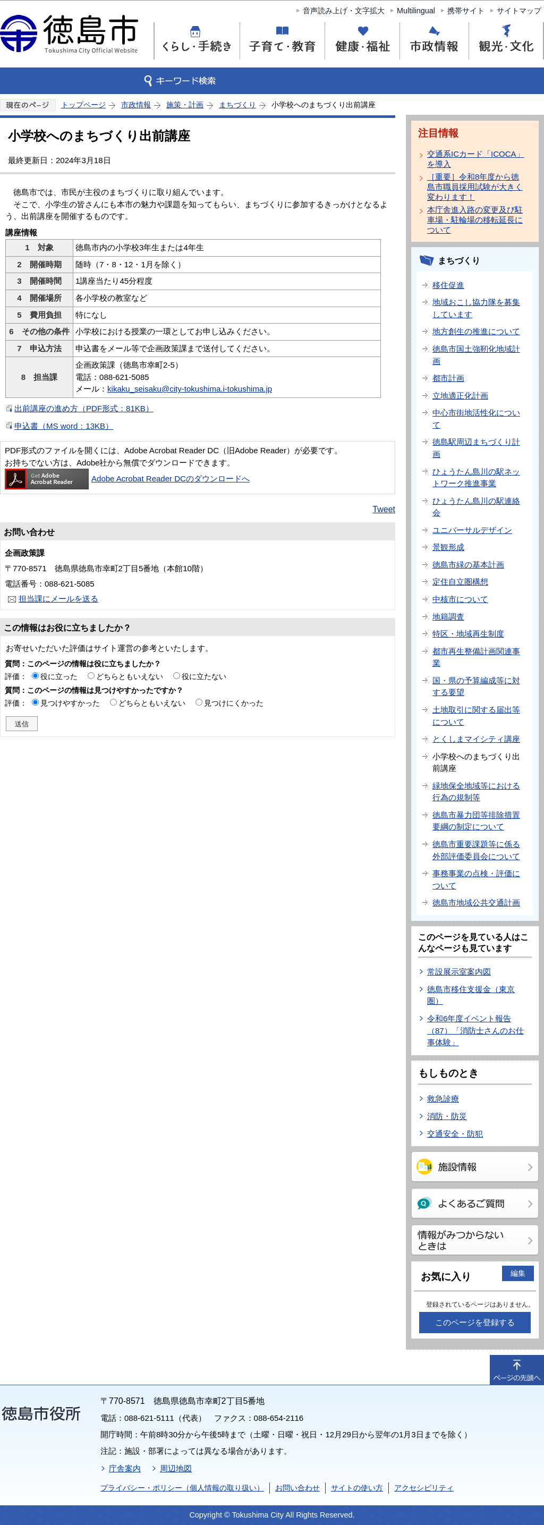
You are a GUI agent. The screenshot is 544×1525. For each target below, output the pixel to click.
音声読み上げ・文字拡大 (344, 10)
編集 (518, 1273)
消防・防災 (447, 1116)
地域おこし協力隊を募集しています (476, 308)
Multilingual (416, 10)
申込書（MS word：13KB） (63, 425)
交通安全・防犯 (455, 1133)
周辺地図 (176, 1468)
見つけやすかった (70, 703)
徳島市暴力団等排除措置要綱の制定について (476, 821)
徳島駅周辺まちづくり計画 (476, 448)
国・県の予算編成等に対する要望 (476, 686)
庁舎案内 (125, 1468)
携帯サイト (465, 10)
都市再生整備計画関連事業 (476, 657)
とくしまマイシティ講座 (476, 738)
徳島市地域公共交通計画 (476, 902)
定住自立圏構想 (460, 581)
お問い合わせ (297, 1488)
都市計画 (448, 378)
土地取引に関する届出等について (476, 715)
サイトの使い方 (357, 1488)
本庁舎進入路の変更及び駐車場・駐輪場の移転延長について (475, 219)
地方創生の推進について (476, 331)
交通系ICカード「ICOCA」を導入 (475, 158)
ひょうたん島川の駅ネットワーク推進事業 (476, 477)
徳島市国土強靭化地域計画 (476, 355)
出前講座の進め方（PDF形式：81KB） (84, 408)
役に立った (59, 676)
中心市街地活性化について (476, 418)
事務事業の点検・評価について (476, 879)
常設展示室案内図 (459, 971)
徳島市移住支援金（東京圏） (471, 995)
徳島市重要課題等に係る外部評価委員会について (476, 850)
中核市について (460, 599)
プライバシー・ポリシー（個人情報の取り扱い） (182, 1488)
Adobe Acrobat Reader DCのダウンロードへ (127, 478)
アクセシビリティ (424, 1488)
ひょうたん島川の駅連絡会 (476, 507)
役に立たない (204, 676)
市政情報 (136, 104)
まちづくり (237, 104)
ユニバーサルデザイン (472, 530)
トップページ (83, 104)
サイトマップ (519, 10)
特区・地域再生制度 (468, 633)
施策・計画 (184, 104)
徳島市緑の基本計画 (468, 564)
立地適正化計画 (460, 395)
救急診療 (443, 1098)
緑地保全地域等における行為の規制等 (476, 791)
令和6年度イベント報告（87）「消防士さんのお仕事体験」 (475, 1030)
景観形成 (448, 547)
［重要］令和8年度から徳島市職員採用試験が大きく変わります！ (475, 186)
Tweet (383, 509)
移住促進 (448, 285)
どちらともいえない (129, 676)
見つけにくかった (234, 703)
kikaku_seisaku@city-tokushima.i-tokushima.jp (189, 388)
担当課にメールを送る (58, 598)
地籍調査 (448, 616)
